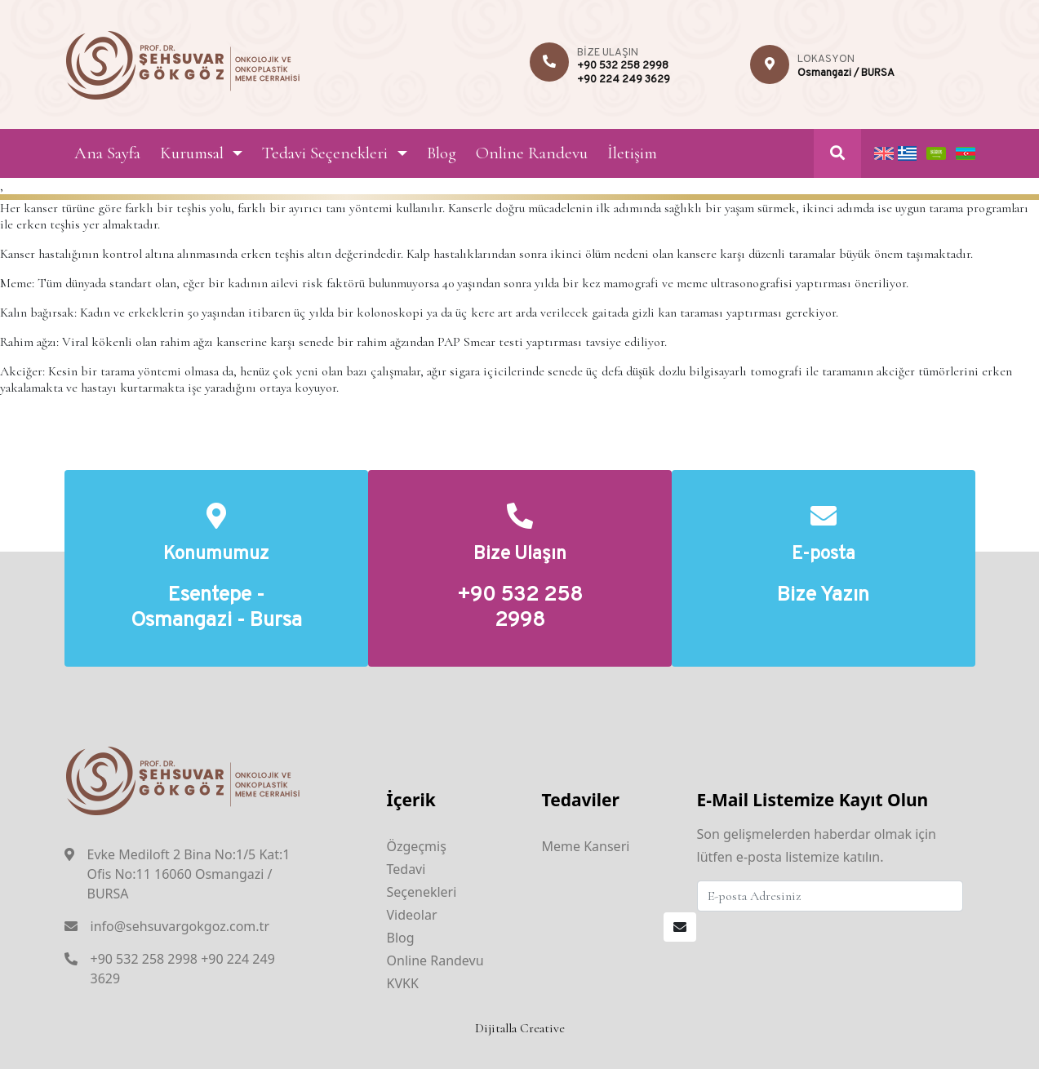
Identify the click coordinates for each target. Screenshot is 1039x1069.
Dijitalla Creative (520, 1028)
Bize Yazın (823, 596)
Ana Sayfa (107, 153)
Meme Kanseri (586, 846)
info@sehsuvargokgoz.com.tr (180, 926)
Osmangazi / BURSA (846, 73)
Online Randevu (532, 153)
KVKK (403, 983)
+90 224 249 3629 (623, 79)
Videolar (412, 915)
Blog (441, 153)
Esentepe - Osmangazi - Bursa (216, 608)
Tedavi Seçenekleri (325, 153)
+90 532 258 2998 (622, 66)
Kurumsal (192, 153)
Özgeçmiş (416, 846)
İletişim (632, 153)
